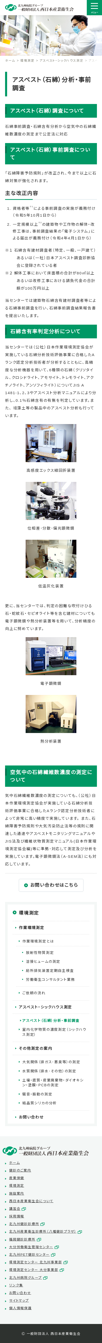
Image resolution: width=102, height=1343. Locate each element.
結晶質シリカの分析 (39, 1103)
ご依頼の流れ (34, 993)
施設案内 (16, 1193)
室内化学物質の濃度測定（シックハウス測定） (54, 1032)
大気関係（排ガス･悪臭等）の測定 (51, 1062)
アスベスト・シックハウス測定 (61, 60)
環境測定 (27, 60)
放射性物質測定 (40, 953)
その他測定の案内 (35, 1048)
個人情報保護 (20, 1308)
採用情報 (16, 1216)
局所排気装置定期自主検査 (50, 971)
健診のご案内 (20, 1170)
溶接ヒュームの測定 (43, 962)
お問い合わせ (31, 1117)
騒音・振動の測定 (37, 1094)
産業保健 (16, 1178)
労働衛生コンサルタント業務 (50, 980)
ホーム (10, 60)
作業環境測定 (31, 928)
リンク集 (16, 1285)
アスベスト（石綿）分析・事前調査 (51, 1021)
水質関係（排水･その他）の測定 (49, 1071)
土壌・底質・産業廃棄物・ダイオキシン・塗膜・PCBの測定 (53, 1082)
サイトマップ (19, 1300)
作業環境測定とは (38, 941)
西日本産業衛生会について (31, 1201)
